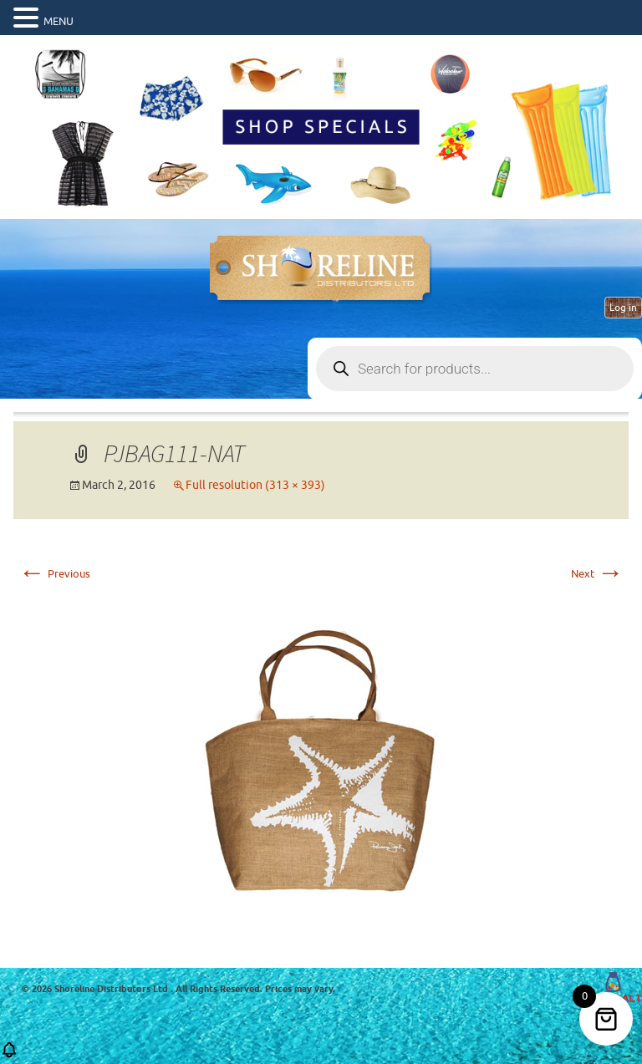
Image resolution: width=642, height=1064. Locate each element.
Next (597, 574)
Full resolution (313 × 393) (255, 485)
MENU (58, 21)
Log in (623, 307)
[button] (9, 1055)
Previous (54, 574)
